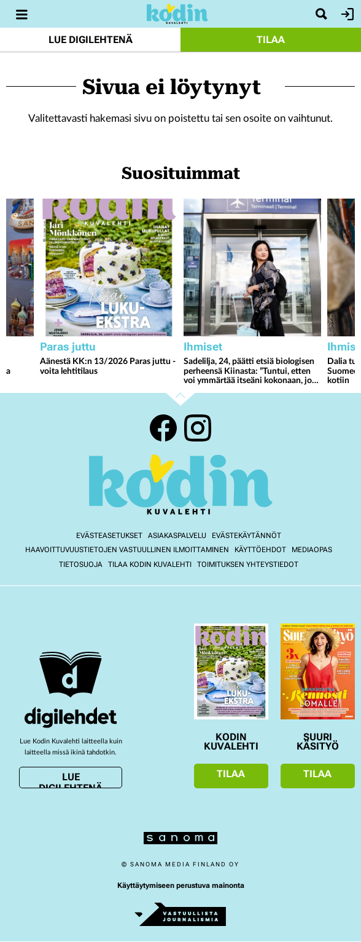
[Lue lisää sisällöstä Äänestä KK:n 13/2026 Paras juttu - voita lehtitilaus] (108, 267)
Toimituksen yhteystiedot (247, 564)
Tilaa (271, 40)
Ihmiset (203, 346)
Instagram (197, 427)
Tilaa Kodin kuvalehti (150, 564)
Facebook (163, 427)
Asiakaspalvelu (177, 535)
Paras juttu (68, 346)
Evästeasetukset (109, 535)
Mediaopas (312, 549)
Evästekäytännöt (246, 535)
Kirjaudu (346, 14)
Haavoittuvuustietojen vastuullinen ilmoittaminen (127, 549)
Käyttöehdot (260, 549)
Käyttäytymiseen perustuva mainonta (180, 885)
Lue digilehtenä (91, 40)
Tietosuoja (81, 564)
